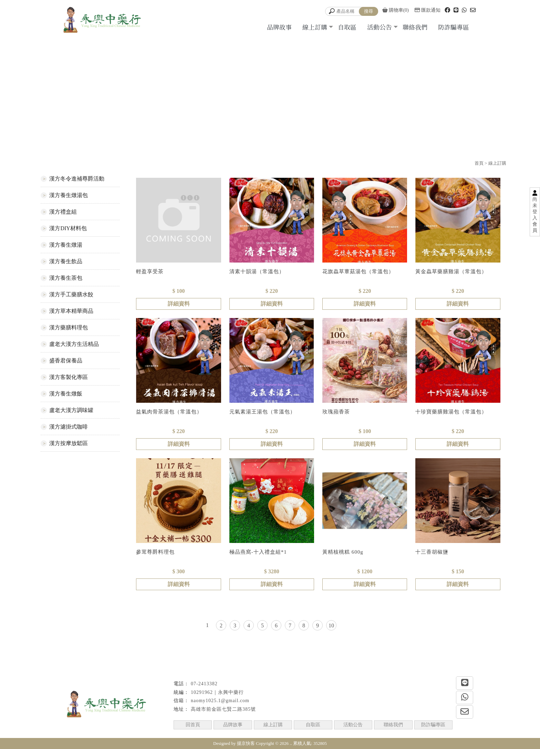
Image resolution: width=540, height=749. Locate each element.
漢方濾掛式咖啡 (68, 427)
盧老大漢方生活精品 (74, 344)
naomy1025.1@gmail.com (220, 700)
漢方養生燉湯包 (68, 195)
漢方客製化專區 (68, 377)
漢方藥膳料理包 (68, 327)
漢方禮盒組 (63, 212)
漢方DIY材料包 (67, 228)
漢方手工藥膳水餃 (71, 294)
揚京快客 (246, 743)
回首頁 (193, 724)
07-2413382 (204, 683)
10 (331, 625)
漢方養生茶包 (65, 278)
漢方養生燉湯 (65, 245)
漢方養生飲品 (65, 261)
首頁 (479, 163)
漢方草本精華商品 (71, 311)
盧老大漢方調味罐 (71, 410)
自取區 (347, 26)
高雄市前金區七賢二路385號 (223, 709)
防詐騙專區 (453, 26)
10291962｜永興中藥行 (217, 692)
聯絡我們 (415, 26)
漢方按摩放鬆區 (68, 443)
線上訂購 (314, 26)
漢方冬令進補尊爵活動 (76, 179)
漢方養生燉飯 (65, 394)
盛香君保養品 (65, 360)
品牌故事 (279, 26)
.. (291, 743)
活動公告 (379, 26)
